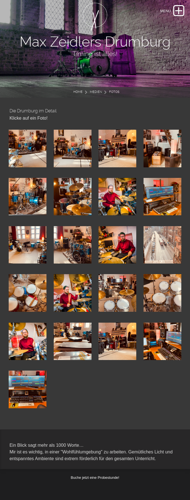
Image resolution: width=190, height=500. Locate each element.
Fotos (114, 92)
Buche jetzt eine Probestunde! (95, 477)
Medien (96, 92)
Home (78, 92)
